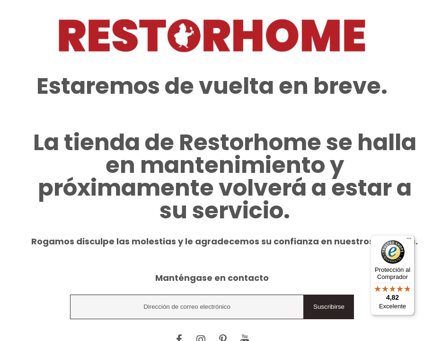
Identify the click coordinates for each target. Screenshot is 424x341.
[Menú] (409, 240)
